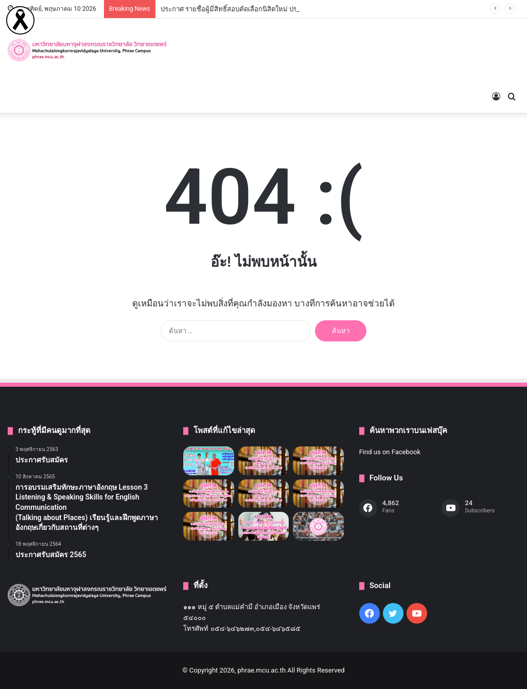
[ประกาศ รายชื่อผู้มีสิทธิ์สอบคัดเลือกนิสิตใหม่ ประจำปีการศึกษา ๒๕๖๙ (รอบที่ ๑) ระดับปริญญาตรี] (318, 493)
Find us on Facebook (389, 452)
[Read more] (20, 32)
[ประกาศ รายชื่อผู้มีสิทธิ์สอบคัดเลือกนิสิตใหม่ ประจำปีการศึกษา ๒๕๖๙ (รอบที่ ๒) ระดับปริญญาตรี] (318, 460)
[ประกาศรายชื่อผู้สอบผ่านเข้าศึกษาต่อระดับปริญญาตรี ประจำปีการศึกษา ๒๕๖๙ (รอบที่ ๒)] (263, 460)
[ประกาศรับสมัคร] (208, 460)
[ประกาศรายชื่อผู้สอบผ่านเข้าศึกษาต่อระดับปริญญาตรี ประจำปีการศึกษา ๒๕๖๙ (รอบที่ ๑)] (263, 493)
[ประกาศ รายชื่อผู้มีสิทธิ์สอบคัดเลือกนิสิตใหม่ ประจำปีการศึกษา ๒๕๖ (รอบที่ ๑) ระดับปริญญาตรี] (208, 526)
